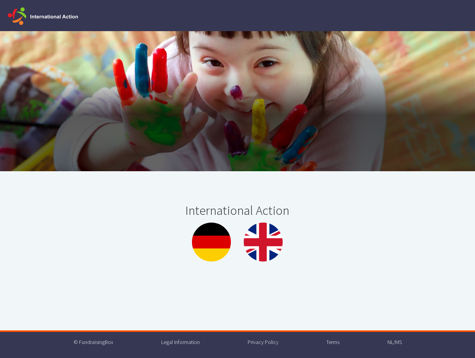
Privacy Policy (263, 342)
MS (398, 342)
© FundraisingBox (93, 342)
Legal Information (180, 342)
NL (390, 342)
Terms (333, 342)
